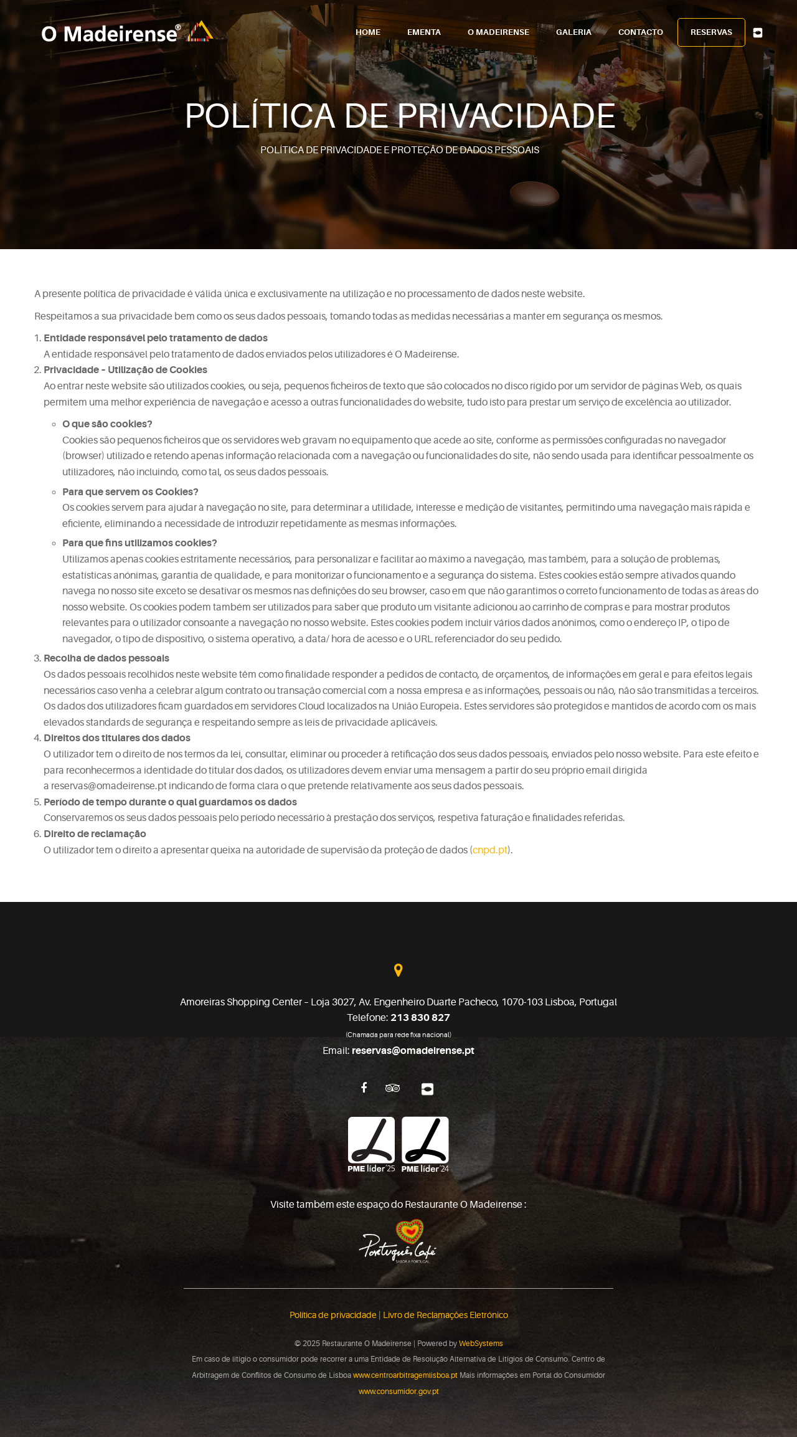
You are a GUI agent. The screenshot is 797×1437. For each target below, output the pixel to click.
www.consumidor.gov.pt (399, 1391)
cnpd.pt (490, 850)
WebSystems (481, 1343)
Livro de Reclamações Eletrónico (445, 1315)
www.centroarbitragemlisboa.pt (405, 1375)
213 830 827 (420, 1017)
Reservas (711, 32)
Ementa (424, 32)
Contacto (640, 32)
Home (368, 32)
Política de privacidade (333, 1315)
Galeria (574, 32)
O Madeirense (498, 32)
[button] (15, 1420)
